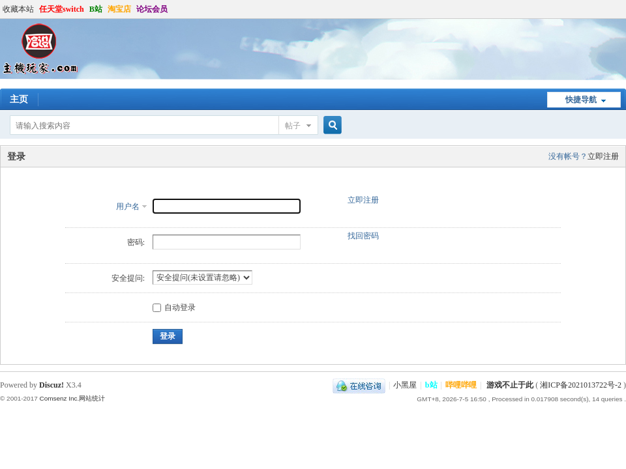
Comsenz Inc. (59, 398)
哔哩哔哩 (461, 385)
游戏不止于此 (509, 385)
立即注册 (603, 156)
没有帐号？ (568, 156)
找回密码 (363, 235)
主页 (19, 99)
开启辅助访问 (622, 9)
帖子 (293, 125)
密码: (136, 242)
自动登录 (174, 307)
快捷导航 (581, 99)
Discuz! (51, 385)
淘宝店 (119, 9)
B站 (95, 9)
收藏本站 (18, 9)
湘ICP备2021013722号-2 (580, 385)
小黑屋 (405, 385)
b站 (431, 385)
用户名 (128, 206)
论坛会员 (152, 9)
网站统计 (92, 398)
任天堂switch (61, 9)
